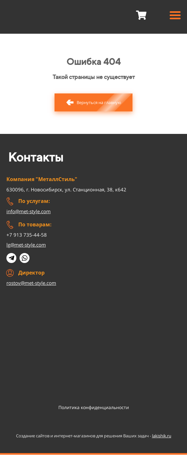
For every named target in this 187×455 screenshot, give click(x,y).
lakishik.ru (161, 436)
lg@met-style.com (26, 244)
